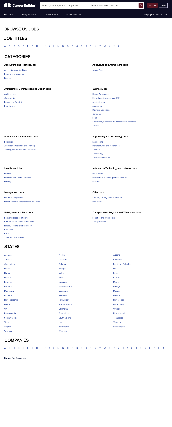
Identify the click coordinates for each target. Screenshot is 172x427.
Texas (7, 322)
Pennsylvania (10, 313)
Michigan (117, 286)
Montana (8, 295)
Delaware (63, 264)
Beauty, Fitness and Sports (16, 218)
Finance (7, 78)
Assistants (97, 106)
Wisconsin (8, 331)
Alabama (8, 255)
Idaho (61, 273)
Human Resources (100, 94)
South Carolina (10, 318)
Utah (61, 322)
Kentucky (8, 282)
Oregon (116, 309)
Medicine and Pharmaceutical (17, 178)
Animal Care (97, 70)
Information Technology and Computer (109, 178)
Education (8, 142)
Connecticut (9, 264)
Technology (97, 153)
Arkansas (8, 259)
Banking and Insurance (14, 74)
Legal (94, 118)
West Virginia (119, 327)
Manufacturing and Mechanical (106, 146)
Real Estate (9, 106)
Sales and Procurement (14, 237)
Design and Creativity (14, 102)
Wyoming (63, 331)
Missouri (117, 291)
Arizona (116, 255)
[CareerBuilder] (20, 5)
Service (95, 125)
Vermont (117, 322)
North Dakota (119, 304)
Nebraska (63, 295)
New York (8, 304)
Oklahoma (63, 309)
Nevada (116, 295)
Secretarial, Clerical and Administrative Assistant (114, 122)
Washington (64, 327)
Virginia (7, 327)
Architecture (10, 94)
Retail (6, 233)
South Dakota (65, 318)
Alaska (62, 255)
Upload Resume (74, 14)
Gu (114, 268)
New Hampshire (11, 300)
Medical (7, 173)
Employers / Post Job (156, 14)
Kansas (116, 277)
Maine (116, 282)
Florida (7, 268)
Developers (97, 173)
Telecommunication (101, 157)
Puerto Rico (64, 313)
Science (96, 149)
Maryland (8, 286)
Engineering (97, 142)
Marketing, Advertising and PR (106, 98)
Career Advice (51, 14)
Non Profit (97, 202)
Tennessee (118, 318)
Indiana (7, 277)
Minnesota (9, 291)
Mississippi (63, 291)
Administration (98, 102)
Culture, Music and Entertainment (19, 222)
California (63, 259)
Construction (10, 98)
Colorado (117, 259)
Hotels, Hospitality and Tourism (18, 226)
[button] (141, 5)
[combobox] (64, 5)
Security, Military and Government (107, 198)
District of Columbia (122, 264)
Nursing (7, 181)
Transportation (99, 222)
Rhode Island (119, 313)
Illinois (116, 273)
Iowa (61, 277)
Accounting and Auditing (15, 70)
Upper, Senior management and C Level (22, 202)
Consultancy (97, 114)
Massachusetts (65, 286)
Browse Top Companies (15, 358)
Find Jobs (8, 14)
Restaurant (9, 229)
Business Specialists (101, 110)
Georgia (62, 268)
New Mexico (118, 300)
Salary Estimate (29, 14)
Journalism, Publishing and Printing (19, 146)
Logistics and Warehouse (103, 218)
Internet (96, 181)
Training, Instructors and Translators (20, 149)
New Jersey (64, 300)
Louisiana (63, 282)
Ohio (6, 309)
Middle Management (13, 198)
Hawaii (7, 273)
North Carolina (65, 304)
